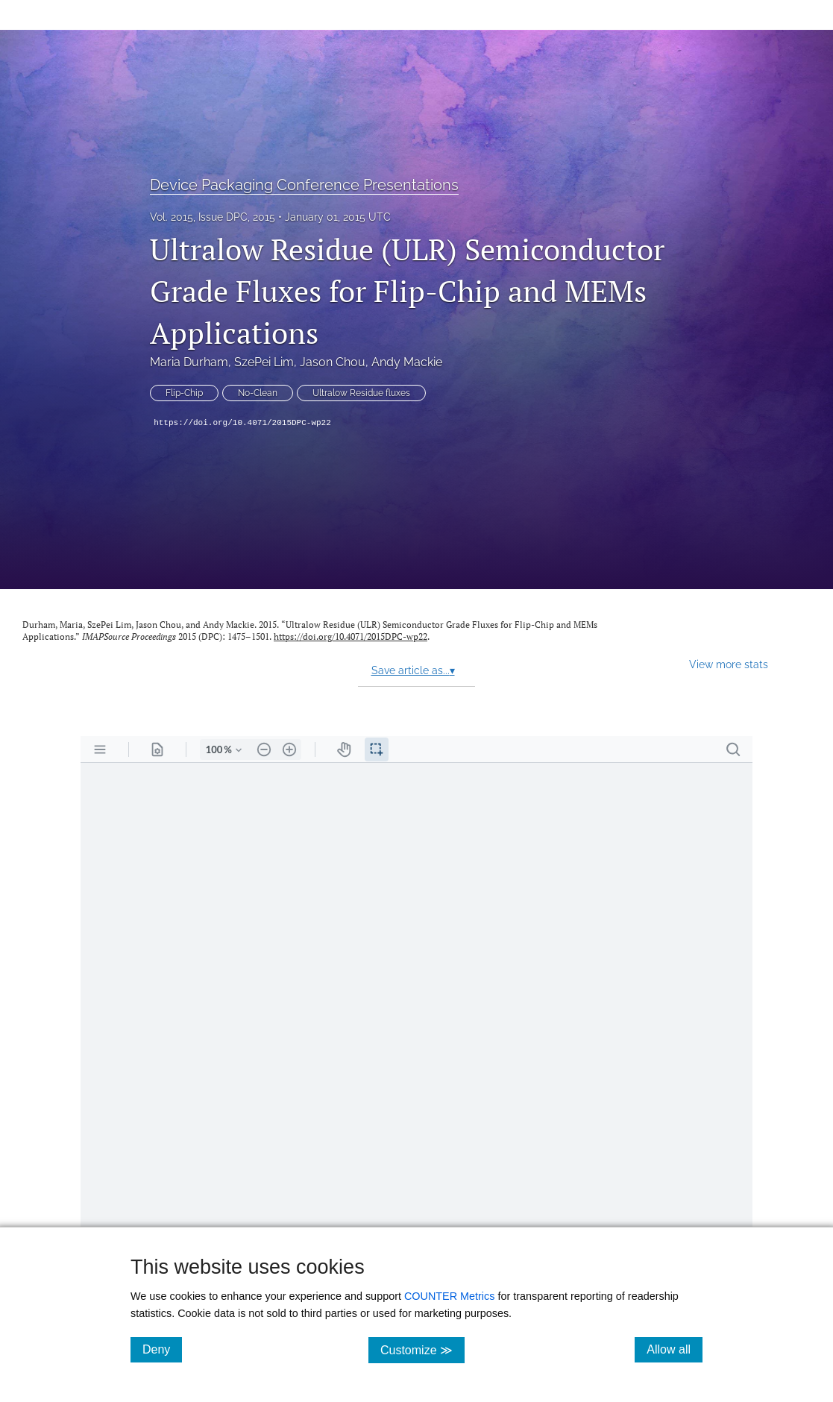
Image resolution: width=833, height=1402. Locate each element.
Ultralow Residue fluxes (361, 393)
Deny (162, 1349)
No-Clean (257, 393)
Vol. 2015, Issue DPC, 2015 (212, 217)
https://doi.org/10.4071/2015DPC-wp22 (242, 422)
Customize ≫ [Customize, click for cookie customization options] (422, 1349)
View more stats (728, 664)
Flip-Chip (184, 393)
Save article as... (413, 670)
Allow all (674, 1349)
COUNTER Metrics (449, 1296)
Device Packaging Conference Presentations (304, 185)
